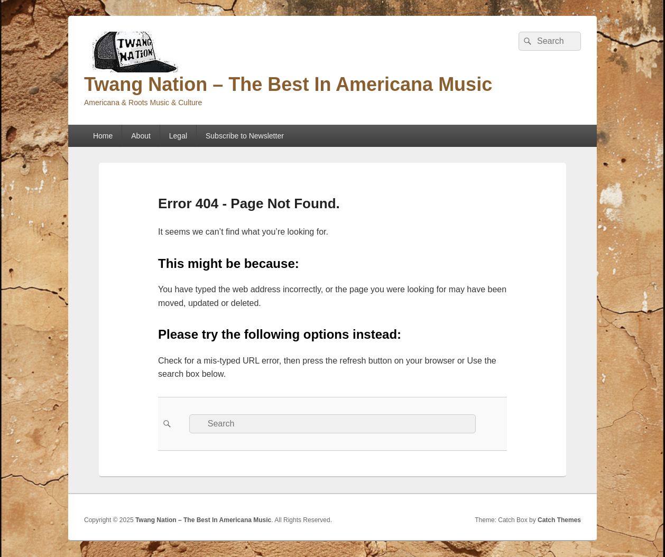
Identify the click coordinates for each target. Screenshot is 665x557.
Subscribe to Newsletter (245, 136)
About (141, 136)
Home (103, 136)
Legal (178, 136)
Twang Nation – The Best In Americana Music (288, 84)
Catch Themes (559, 520)
